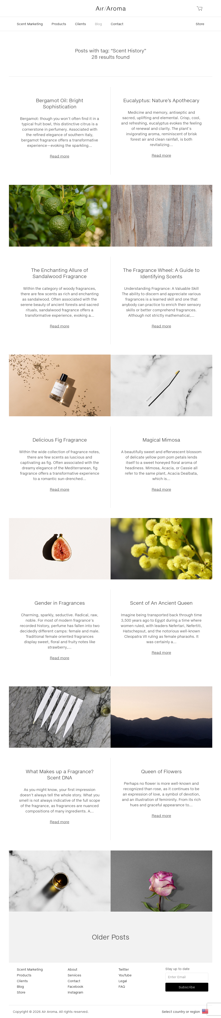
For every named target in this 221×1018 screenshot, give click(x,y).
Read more (59, 156)
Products (59, 24)
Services (74, 975)
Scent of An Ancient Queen (161, 603)
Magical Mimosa (161, 440)
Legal (123, 981)
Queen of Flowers (161, 771)
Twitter (124, 969)
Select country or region (181, 1011)
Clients (80, 24)
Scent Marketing (30, 24)
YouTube (125, 975)
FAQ (122, 986)
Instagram (75, 992)
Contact (117, 24)
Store (200, 24)
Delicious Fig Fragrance (60, 440)
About (72, 969)
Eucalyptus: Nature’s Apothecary (161, 100)
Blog (98, 24)
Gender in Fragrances (60, 603)
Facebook (75, 986)
